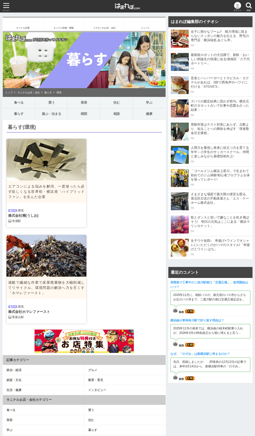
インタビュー (97, 294)
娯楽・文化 (13, 284)
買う (51, 102)
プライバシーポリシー (146, 414)
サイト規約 (118, 414)
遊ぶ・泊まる (51, 114)
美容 (84, 102)
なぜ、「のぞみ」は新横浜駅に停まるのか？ (200, 354)
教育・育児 (95, 284)
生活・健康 (13, 294)
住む (116, 102)
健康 (149, 114)
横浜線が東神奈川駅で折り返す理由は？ (197, 320)
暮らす (48, 92)
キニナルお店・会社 (28, 92)
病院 (84, 114)
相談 (116, 114)
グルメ (92, 274)
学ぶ (149, 102)
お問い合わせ (127, 420)
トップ (9, 92)
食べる (19, 102)
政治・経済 (13, 274)
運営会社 (100, 414)
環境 (59, 92)
